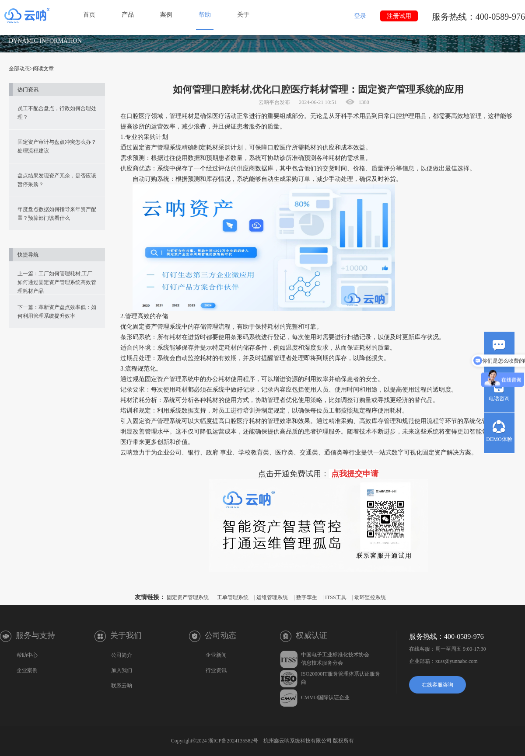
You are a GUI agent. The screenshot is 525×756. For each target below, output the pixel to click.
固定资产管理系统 (188, 597)
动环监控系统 (370, 597)
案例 (166, 14)
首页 (89, 14)
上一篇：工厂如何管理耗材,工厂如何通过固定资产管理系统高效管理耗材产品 (57, 282)
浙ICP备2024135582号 (233, 741)
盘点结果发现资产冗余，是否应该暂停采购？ (57, 180)
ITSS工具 (335, 597)
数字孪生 (306, 597)
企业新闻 (216, 655)
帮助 (205, 14)
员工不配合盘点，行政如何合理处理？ (57, 112)
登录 (360, 16)
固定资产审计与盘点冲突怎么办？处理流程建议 (57, 146)
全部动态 (19, 69)
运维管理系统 (272, 597)
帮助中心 (27, 655)
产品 (128, 14)
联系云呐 (121, 686)
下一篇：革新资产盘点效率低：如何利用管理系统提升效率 (57, 311)
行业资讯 (216, 670)
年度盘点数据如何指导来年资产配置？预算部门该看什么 (57, 213)
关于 (243, 14)
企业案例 (27, 670)
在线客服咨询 (437, 685)
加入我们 (121, 670)
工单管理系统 (232, 597)
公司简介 (121, 655)
